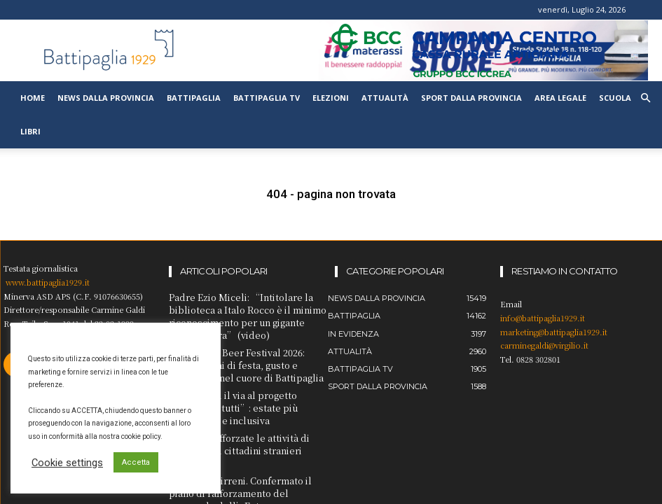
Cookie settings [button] (67, 462)
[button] (645, 98)
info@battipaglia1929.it (542, 317)
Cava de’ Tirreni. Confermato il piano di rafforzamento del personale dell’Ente (247, 446)
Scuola (615, 97)
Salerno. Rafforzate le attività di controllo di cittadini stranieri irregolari (248, 419)
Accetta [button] (136, 462)
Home (32, 97)
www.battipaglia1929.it (48, 282)
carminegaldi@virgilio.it (544, 345)
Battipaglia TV (266, 97)
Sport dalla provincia (471, 97)
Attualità (384, 97)
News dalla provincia (105, 97)
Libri (30, 131)
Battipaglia (194, 97)
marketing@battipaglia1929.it (553, 331)
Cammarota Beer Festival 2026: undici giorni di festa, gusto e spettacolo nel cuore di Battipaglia (239, 358)
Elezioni (330, 97)
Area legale (560, 97)
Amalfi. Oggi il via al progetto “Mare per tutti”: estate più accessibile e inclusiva (245, 391)
